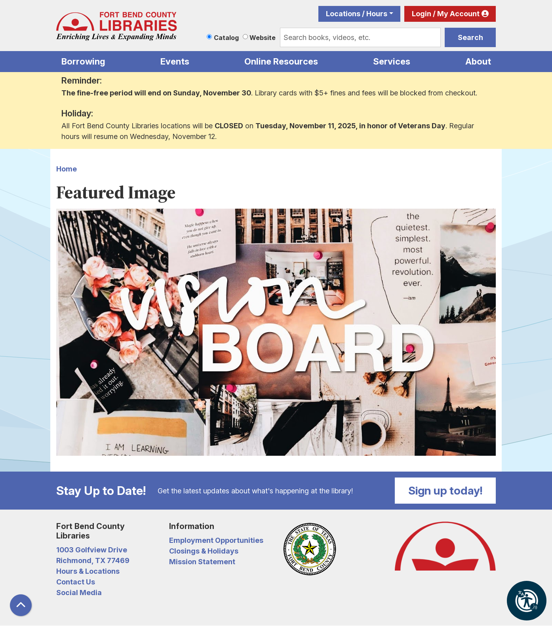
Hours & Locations (88, 571)
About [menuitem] (478, 61)
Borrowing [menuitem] (83, 61)
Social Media (79, 592)
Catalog (226, 38)
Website (262, 38)
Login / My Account (446, 14)
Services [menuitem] (391, 61)
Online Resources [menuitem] (281, 61)
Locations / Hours (356, 14)
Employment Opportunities (216, 540)
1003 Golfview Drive (91, 550)
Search (470, 37)
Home (66, 169)
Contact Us (75, 582)
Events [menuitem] (174, 61)
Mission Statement (202, 562)
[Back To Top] (21, 605)
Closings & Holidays (203, 551)
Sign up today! (445, 490)
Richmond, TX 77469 (92, 560)
